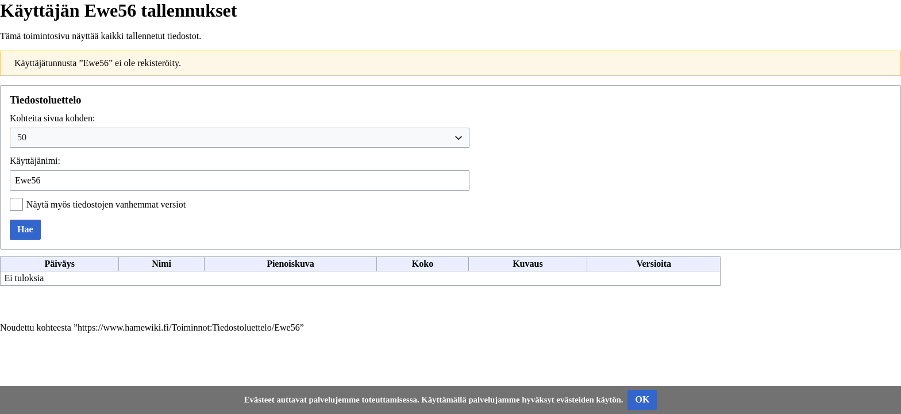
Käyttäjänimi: (35, 161)
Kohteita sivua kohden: (52, 118)
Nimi (161, 264)
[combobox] (239, 138)
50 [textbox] (21, 137)
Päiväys (59, 264)
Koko (422, 264)
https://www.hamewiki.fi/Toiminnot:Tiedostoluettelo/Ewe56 (189, 327)
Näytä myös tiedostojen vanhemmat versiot (106, 204)
